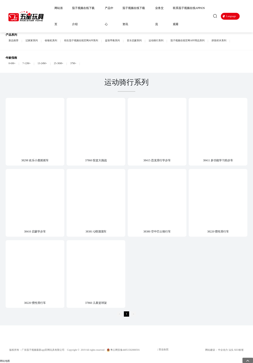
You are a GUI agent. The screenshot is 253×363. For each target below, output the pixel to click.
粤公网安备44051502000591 (125, 350)
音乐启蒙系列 (134, 40)
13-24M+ (42, 63)
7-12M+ (26, 63)
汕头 (231, 350)
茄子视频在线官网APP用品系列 (187, 40)
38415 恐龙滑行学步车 (157, 160)
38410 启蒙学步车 (35, 231)
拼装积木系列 (219, 40)
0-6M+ (12, 63)
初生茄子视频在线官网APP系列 (81, 40)
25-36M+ (58, 63)
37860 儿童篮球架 (96, 302)
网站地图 (5, 360)
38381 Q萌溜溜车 (95, 231)
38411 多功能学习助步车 (218, 160)
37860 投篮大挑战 (96, 160)
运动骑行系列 (156, 40)
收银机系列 (51, 40)
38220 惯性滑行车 (218, 231)
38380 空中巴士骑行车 (157, 231)
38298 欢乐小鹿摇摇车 (35, 160)
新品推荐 (13, 40)
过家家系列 (31, 40)
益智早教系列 (112, 40)
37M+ (73, 63)
